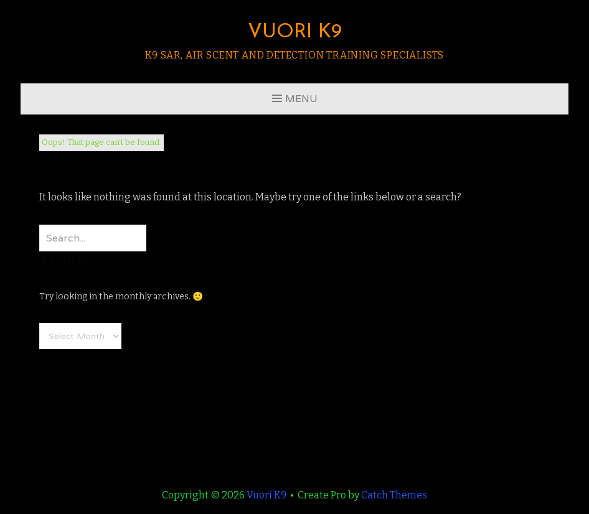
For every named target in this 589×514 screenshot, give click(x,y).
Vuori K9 (295, 32)
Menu (301, 98)
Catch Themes (394, 495)
